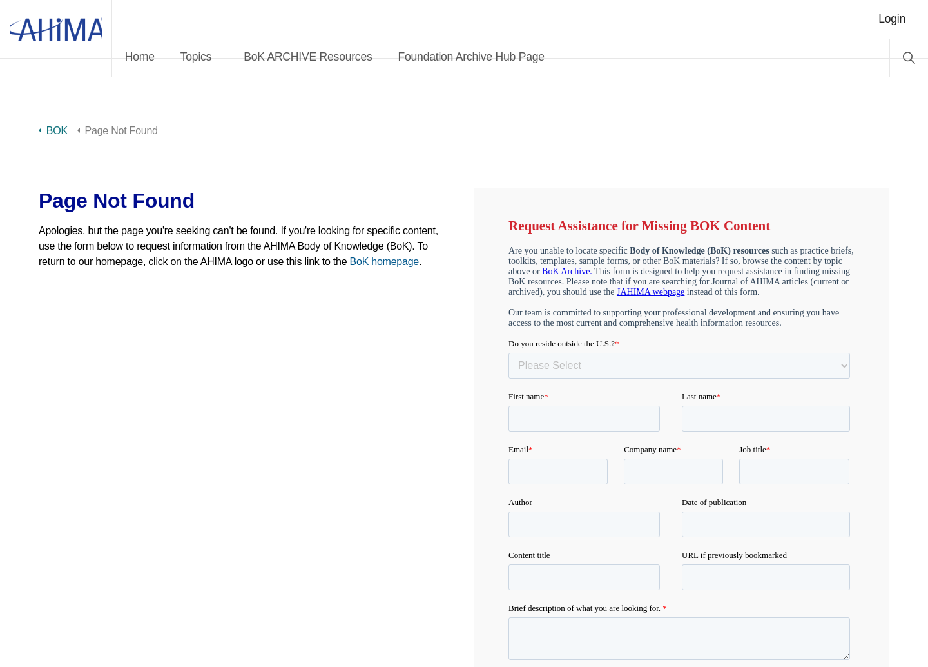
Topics (251, 56)
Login (891, 18)
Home (195, 56)
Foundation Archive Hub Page (527, 56)
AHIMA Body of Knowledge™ (84, 39)
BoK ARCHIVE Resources (363, 56)
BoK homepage (384, 261)
